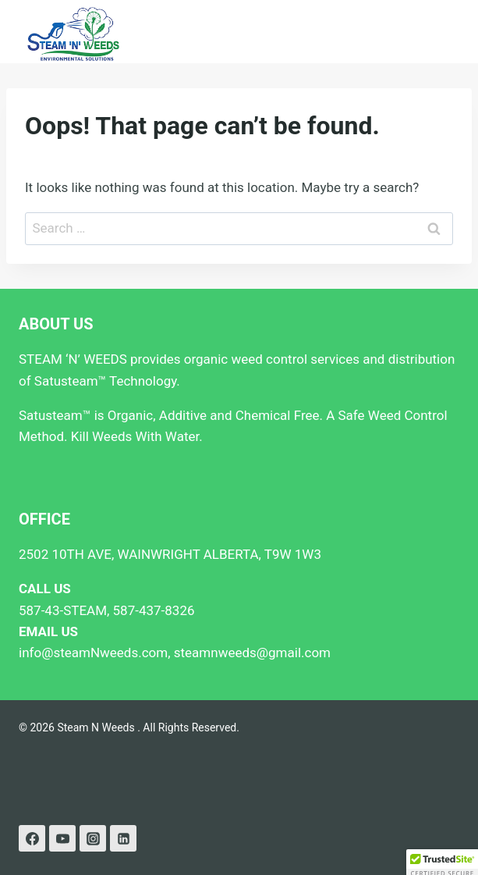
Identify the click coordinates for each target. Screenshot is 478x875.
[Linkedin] (123, 838)
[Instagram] (93, 838)
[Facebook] (32, 838)
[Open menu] (444, 32)
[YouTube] (62, 838)
